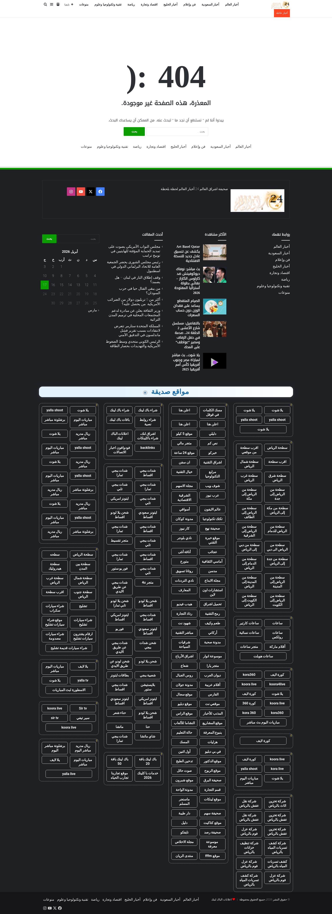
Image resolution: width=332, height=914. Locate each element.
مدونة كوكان (184, 519)
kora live (277, 769)
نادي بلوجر (184, 538)
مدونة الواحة (184, 790)
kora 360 (249, 713)
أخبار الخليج (170, 4)
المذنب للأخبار (212, 713)
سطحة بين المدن (83, 566)
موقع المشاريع (212, 723)
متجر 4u (148, 582)
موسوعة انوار (212, 656)
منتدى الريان (184, 856)
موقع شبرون (184, 780)
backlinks (147, 448)
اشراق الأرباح (184, 656)
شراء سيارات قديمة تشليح (69, 648)
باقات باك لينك (119, 420)
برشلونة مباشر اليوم (54, 748)
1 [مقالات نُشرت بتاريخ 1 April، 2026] (61, 267)
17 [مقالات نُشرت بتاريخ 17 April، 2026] (45, 285)
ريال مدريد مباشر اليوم (83, 748)
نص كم (212, 443)
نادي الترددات (184, 581)
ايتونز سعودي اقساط (147, 515)
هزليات (212, 742)
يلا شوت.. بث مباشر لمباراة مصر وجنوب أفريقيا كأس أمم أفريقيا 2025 (186, 362)
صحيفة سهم (212, 813)
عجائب (212, 552)
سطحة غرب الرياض (249, 478)
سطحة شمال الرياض (249, 464)
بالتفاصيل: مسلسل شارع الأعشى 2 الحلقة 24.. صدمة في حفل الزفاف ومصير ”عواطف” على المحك (186, 335)
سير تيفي (82, 718)
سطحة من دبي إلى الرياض (249, 547)
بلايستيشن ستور (148, 687)
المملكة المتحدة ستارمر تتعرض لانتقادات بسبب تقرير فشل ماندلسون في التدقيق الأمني (137, 330)
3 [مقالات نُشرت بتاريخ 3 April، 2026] (45, 267)
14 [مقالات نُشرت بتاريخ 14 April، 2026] (70, 285)
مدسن (212, 571)
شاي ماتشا (147, 736)
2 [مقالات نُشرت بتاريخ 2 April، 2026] (53, 267)
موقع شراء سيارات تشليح (55, 622)
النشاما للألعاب (184, 723)
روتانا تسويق (184, 571)
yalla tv (82, 680)
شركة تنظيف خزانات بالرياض (249, 847)
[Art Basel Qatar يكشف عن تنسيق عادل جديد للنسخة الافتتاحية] (214, 252)
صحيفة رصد (212, 832)
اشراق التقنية (212, 462)
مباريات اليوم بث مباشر (263, 722)
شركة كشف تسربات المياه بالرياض (277, 847)
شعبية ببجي (148, 675)
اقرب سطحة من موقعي (249, 450)
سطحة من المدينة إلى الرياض (249, 581)
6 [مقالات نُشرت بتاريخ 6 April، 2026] (78, 276)
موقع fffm (212, 856)
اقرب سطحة (277, 462)
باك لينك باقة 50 (120, 761)
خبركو (212, 453)
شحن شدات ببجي (147, 645)
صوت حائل (184, 771)
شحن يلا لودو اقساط (120, 515)
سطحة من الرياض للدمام (277, 528)
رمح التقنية (212, 614)
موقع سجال (184, 694)
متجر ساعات (249, 647)
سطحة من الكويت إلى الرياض (249, 600)
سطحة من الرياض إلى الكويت (277, 600)
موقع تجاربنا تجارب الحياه (119, 775)
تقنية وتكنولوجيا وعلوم (108, 4)
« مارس (93, 310)
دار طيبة (184, 813)
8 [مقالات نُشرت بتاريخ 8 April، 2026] (61, 276)
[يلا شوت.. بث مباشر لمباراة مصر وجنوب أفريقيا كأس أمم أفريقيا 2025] (214, 361)
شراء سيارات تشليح (83, 622)
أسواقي (184, 509)
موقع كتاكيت (212, 823)
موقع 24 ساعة (184, 453)
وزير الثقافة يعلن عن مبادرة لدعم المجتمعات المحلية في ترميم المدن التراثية (134, 314)
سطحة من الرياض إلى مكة (249, 494)
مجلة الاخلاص (184, 842)
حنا (148, 727)
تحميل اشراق (212, 604)
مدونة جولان (184, 685)
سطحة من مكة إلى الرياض (277, 510)
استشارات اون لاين (212, 592)
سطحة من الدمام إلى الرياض (249, 563)
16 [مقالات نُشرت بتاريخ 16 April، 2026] (53, 285)
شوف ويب (212, 486)
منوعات (84, 4)
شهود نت (184, 623)
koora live (249, 684)
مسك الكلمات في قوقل (212, 412)
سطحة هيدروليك (54, 566)
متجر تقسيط (119, 540)
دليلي (212, 434)
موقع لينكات (212, 799)
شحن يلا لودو (148, 661)
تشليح (83, 606)
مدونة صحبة (212, 642)
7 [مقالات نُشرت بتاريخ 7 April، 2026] (70, 276)
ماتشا (119, 727)
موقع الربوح (212, 771)
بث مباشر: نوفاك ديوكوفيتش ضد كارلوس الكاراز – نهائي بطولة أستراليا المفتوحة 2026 (187, 281)
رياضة (131, 4)
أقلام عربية (212, 685)
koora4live (277, 684)
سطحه (54, 554)
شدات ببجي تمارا (120, 473)
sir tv (55, 718)
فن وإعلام (189, 4)
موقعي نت (212, 704)
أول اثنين (184, 752)
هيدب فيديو (184, 604)
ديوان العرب (212, 675)
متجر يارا (212, 666)
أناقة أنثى (184, 552)
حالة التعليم (184, 732)
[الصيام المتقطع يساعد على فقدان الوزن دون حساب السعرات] (214, 306)
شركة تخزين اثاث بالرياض (277, 803)
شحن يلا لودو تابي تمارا (120, 603)
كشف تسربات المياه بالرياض (277, 864)
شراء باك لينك (148, 410)
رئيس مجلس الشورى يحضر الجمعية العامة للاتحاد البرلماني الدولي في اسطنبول (133, 266)
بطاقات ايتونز (119, 675)
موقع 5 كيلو (184, 434)
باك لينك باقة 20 (148, 761)
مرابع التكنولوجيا (212, 474)
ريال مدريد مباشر (83, 436)
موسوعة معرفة (212, 844)
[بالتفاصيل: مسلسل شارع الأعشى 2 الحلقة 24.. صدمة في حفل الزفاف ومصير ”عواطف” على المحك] (214, 329)
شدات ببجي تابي (120, 487)
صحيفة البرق (212, 780)
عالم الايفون (212, 509)
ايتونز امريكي (120, 499)
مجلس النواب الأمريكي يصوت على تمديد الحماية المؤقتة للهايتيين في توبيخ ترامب (134, 250)
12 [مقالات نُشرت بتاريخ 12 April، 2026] (87, 285)
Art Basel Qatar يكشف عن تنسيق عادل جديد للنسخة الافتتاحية (187, 253)
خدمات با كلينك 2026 (147, 775)
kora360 (249, 675)
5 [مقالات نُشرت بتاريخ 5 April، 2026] (86, 276)
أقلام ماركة (277, 647)
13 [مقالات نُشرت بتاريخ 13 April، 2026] (78, 285)
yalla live (69, 774)
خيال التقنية (184, 472)
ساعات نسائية (249, 633)
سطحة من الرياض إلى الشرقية (249, 530)
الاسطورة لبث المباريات (69, 690)
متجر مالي (184, 443)
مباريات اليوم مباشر (249, 780)
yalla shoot (277, 420)
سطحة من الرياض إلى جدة (277, 494)
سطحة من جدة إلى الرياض (277, 561)
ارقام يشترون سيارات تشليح (83, 636)
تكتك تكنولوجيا (213, 519)
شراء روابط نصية (148, 422)
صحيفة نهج (212, 528)
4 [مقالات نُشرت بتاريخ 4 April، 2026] (95, 276)
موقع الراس (184, 713)
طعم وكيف (212, 623)
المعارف (184, 590)
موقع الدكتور (212, 761)
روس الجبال (184, 675)
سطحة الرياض (277, 448)
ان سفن (184, 462)
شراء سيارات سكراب (55, 608)
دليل (184, 823)
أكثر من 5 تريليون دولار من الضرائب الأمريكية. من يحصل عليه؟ (133, 301)
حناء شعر (119, 713)
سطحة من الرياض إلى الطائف (249, 512)
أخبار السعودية (210, 4)
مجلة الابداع (213, 581)
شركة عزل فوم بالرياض (249, 831)
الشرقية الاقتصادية (184, 497)
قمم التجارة (212, 790)
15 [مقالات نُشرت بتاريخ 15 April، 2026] (61, 285)
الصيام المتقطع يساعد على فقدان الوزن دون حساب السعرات (186, 308)
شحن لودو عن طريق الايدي (119, 663)
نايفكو (184, 832)
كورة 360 (249, 703)
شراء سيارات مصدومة (55, 636)
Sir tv (83, 708)
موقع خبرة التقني (212, 540)
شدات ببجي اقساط (148, 473)
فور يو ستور (119, 568)
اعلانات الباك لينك (120, 436)
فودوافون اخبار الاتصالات (119, 450)
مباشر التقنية (184, 633)
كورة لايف (277, 675)
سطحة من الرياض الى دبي (277, 547)
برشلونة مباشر (54, 420)
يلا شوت (277, 410)
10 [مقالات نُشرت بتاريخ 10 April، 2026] (45, 276)
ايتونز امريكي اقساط (120, 617)
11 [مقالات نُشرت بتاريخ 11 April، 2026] (95, 285)
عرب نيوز (212, 495)
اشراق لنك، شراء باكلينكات (147, 436)
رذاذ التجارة (184, 614)
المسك (184, 742)
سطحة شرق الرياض (277, 478)
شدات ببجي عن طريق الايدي (120, 586)
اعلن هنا (184, 410)
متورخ (184, 561)
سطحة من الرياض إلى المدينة (277, 581)
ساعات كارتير (249, 623)
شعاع (184, 666)
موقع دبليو (184, 704)
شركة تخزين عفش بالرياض (277, 817)
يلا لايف (83, 666)
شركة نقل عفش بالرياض (249, 803)
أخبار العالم (232, 4)
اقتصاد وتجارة (149, 4)
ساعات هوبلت (263, 656)
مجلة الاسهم (184, 486)
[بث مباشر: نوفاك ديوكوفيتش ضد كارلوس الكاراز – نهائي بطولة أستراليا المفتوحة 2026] (214, 275)
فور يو (119, 629)
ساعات (277, 623)
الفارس (212, 694)
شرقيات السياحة (184, 644)
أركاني (212, 633)
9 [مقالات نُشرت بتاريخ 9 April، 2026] (53, 276)
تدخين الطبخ (184, 761)
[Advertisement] (166, 31)
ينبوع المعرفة (212, 732)
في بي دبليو (212, 752)
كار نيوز (184, 528)
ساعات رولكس (277, 635)
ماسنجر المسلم (184, 801)
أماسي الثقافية (212, 561)
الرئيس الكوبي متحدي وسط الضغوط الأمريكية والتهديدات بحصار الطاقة (133, 343)
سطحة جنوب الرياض (83, 594)
